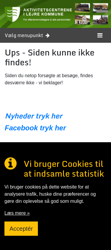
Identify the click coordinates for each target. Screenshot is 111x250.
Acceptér (21, 228)
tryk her (52, 128)
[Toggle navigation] (100, 35)
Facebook (21, 128)
